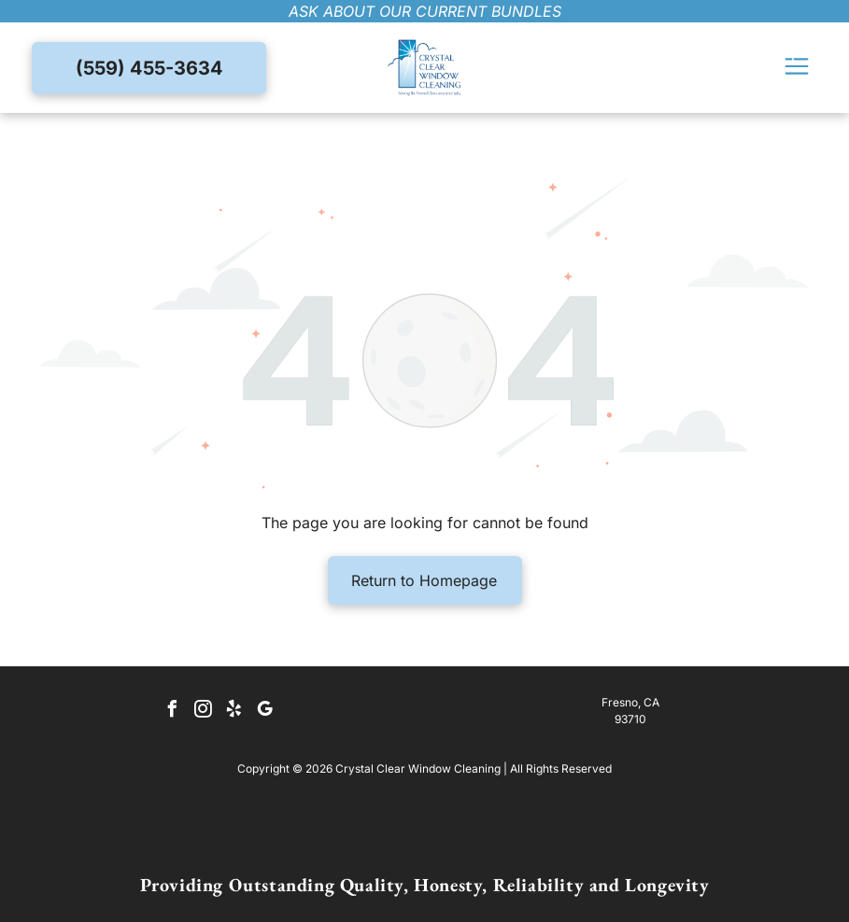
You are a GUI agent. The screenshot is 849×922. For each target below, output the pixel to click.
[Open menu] (796, 68)
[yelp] (234, 711)
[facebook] (173, 711)
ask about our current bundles (425, 11)
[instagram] (204, 711)
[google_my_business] (265, 711)
